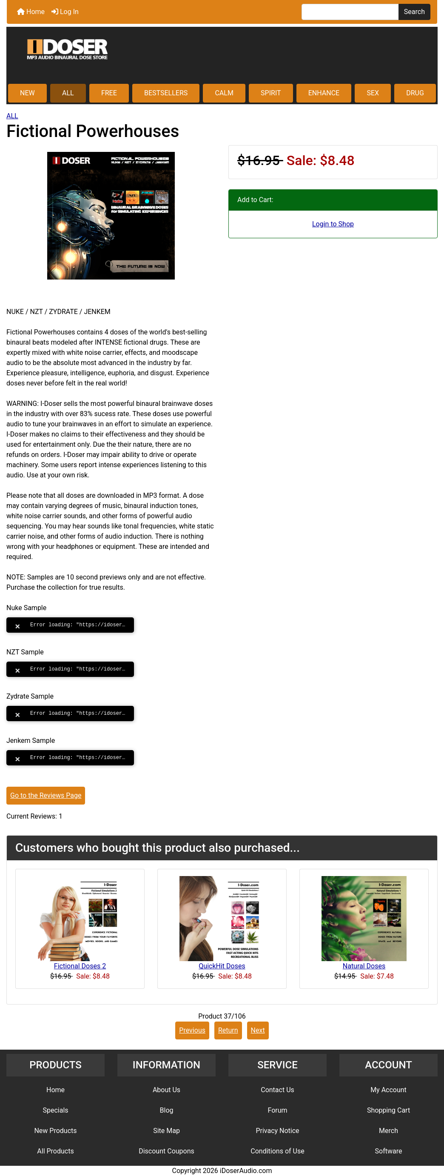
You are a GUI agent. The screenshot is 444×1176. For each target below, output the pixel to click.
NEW (27, 93)
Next (258, 1030)
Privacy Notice (277, 1131)
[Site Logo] (222, 56)
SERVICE (277, 1065)
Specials (55, 1110)
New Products (55, 1131)
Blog (167, 1110)
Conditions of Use (277, 1151)
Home (31, 12)
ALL (68, 93)
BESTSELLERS (166, 93)
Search (414, 12)
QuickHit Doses (222, 966)
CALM (224, 93)
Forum (277, 1110)
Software (388, 1151)
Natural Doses (364, 966)
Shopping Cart (388, 1110)
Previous (192, 1030)
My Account (388, 1090)
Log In (65, 12)
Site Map (166, 1131)
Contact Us (277, 1090)
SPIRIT (271, 93)
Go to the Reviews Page (45, 795)
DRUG (415, 93)
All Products (55, 1151)
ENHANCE (323, 93)
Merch (388, 1131)
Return (228, 1030)
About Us (166, 1090)
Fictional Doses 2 (80, 966)
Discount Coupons (166, 1151)
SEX (373, 93)
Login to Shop (333, 224)
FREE (109, 93)
